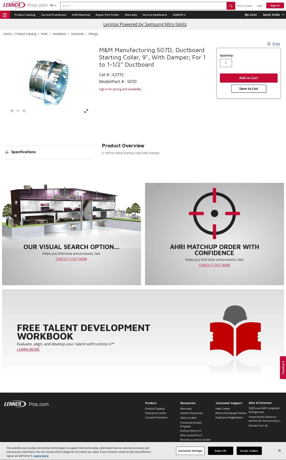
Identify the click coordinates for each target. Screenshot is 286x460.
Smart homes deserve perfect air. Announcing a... (265, 419)
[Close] (279, 454)
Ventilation (59, 34)
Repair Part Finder (107, 15)
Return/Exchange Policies (231, 413)
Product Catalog (25, 15)
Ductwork (77, 34)
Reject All (220, 455)
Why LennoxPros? (191, 435)
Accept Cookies (249, 455)
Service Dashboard (155, 15)
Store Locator (245, 5)
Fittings (93, 34)
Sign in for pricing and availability (120, 89)
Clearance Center (155, 413)
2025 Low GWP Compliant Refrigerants (264, 410)
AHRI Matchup (81, 15)
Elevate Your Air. (258, 425)
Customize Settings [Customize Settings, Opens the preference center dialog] (190, 455)
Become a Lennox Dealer (195, 439)
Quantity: (227, 55)
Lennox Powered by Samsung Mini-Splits (145, 24)
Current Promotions (53, 15)
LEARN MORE (28, 349)
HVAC (44, 34)
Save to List (248, 88)
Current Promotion (156, 417)
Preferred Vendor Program (191, 424)
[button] (231, 6)
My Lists (251, 15)
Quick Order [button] (271, 15)
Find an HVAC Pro (190, 431)
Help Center (223, 408)
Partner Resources (191, 413)
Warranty (131, 15)
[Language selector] (51, 5)
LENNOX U (179, 15)
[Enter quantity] (226, 63)
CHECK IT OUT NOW (71, 259)
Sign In (275, 5)
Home (7, 34)
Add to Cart (248, 78)
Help (259, 5)
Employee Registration (229, 417)
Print (273, 44)
